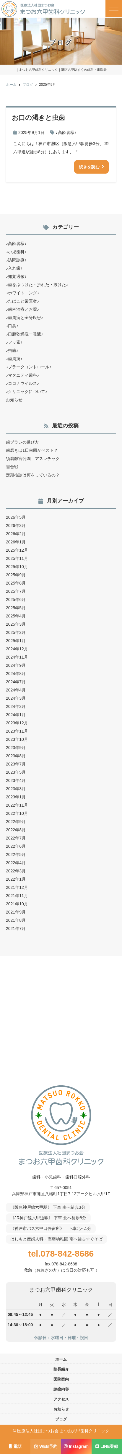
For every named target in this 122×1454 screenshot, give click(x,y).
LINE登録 (106, 1446)
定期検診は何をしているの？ (33, 475)
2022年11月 (17, 805)
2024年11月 (17, 657)
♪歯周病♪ (14, 358)
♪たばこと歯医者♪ (22, 301)
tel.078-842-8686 (61, 1253)
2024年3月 (16, 698)
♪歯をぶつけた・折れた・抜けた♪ (37, 284)
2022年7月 (16, 838)
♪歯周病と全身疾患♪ (24, 317)
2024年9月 (16, 665)
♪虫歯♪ (12, 350)
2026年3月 (16, 525)
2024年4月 (16, 690)
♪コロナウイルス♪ (22, 383)
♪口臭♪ (12, 325)
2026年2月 (16, 533)
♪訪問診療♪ (16, 260)
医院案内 (61, 1379)
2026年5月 (16, 517)
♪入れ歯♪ (14, 268)
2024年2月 (16, 706)
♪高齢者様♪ (66, 132)
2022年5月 (16, 854)
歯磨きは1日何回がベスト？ (32, 450)
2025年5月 (16, 607)
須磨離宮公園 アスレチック (33, 458)
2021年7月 (16, 928)
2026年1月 (16, 542)
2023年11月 (17, 731)
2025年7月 (16, 591)
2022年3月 (16, 871)
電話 (15, 1446)
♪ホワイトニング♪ (22, 293)
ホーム (61, 1359)
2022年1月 (16, 879)
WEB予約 (45, 1446)
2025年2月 (16, 632)
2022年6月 (16, 846)
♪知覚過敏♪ (16, 276)
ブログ (61, 1419)
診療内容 (61, 1389)
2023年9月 (16, 747)
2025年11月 (17, 558)
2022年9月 (16, 821)
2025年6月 (16, 599)
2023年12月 (17, 723)
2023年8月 (16, 755)
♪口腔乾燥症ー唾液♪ (24, 334)
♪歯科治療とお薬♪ (22, 309)
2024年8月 (16, 673)
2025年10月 (17, 566)
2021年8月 (16, 920)
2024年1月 (16, 714)
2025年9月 (16, 574)
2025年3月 (16, 624)
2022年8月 (16, 829)
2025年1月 (16, 640)
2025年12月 (17, 550)
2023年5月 (16, 772)
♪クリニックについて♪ (26, 391)
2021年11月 (17, 895)
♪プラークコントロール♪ (28, 367)
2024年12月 (17, 649)
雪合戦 (12, 466)
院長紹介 (61, 1369)
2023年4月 (16, 780)
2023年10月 (17, 739)
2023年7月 (16, 764)
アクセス (61, 1399)
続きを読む (89, 166)
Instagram (76, 1446)
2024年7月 (16, 681)
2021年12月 (17, 887)
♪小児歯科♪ (16, 251)
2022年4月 (16, 862)
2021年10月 (17, 903)
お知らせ (14, 399)
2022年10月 (17, 813)
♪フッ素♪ (14, 342)
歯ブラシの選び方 (22, 442)
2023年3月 (16, 788)
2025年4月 (16, 616)
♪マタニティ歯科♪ (22, 375)
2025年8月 (16, 583)
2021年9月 (16, 912)
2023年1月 (16, 797)
